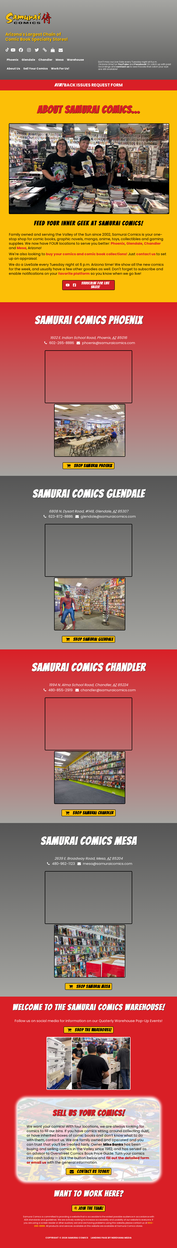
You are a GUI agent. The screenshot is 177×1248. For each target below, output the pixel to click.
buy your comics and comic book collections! (86, 254)
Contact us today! (89, 1171)
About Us (13, 69)
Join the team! (88, 1208)
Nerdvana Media (121, 1237)
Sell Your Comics (35, 69)
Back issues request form (88, 85)
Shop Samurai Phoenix (89, 466)
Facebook (140, 64)
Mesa (60, 60)
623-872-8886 (58, 516)
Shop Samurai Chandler (89, 813)
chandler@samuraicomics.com (105, 690)
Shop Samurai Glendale (89, 639)
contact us (122, 66)
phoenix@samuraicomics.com (105, 342)
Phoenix (12, 60)
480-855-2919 (58, 690)
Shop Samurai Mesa (89, 986)
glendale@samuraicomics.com (105, 516)
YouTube (123, 64)
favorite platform (74, 273)
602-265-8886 (59, 342)
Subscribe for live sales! (87, 285)
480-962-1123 (60, 863)
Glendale (28, 60)
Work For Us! (60, 69)
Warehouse (75, 60)
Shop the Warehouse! (89, 1030)
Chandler (45, 60)
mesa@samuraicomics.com (104, 863)
